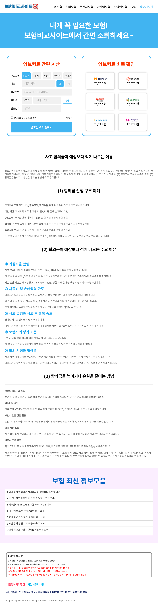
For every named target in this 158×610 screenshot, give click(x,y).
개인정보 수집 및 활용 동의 (24, 118)
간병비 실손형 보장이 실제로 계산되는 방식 (27, 529)
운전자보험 (87, 7)
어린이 (57, 75)
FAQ (133, 7)
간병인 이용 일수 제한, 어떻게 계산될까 (25, 517)
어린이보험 (103, 7)
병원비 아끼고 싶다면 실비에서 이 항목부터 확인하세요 (33, 492)
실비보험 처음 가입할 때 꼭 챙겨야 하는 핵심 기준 (30, 498)
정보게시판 (146, 7)
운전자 (47, 75)
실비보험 (71, 7)
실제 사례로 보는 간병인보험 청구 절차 (25, 510)
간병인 (67, 75)
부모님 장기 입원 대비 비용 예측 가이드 (25, 523)
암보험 (58, 7)
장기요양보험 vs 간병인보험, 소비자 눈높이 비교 (30, 504)
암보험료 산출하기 (41, 127)
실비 (37, 75)
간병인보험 (120, 7)
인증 (67, 100)
